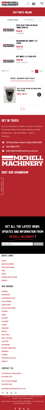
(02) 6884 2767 (13, 146)
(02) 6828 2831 (7, 384)
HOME (4, 261)
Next (40, 71)
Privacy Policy (27, 398)
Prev (32, 71)
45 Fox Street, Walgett (9, 381)
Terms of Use (17, 398)
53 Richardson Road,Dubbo (11, 373)
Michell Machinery (20, 396)
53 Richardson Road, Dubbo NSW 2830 (24, 142)
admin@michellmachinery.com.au (22, 151)
